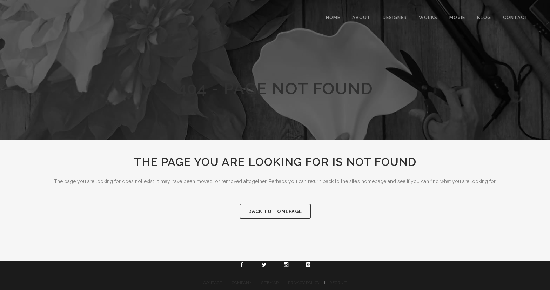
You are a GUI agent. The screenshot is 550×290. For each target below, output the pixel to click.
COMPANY (241, 282)
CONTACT (212, 282)
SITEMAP (270, 282)
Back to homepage (275, 211)
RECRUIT (338, 282)
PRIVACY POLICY (304, 282)
